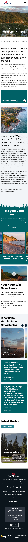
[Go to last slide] (22, 325)
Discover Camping (14, 100)
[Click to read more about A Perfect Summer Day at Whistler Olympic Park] (14, 448)
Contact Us (6, 491)
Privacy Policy (9, 494)
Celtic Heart (6, 41)
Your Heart (16, 41)
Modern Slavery (14, 501)
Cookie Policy (19, 494)
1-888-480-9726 (15, 511)
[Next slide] (26, 325)
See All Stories (7, 426)
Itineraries (24, 41)
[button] (23, 252)
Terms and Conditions (18, 491)
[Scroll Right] (26, 41)
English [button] (14, 525)
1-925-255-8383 (15, 515)
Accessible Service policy (14, 498)
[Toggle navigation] (24, 3)
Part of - (17, 536)
